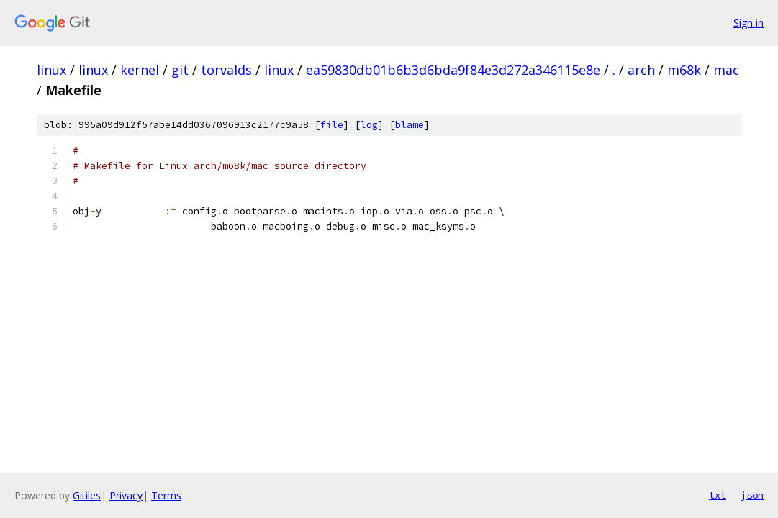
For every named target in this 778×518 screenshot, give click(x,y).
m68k (684, 69)
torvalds (226, 69)
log (369, 125)
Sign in (748, 22)
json (752, 495)
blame (409, 125)
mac (726, 69)
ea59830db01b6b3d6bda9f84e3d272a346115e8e (453, 69)
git (180, 69)
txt (717, 495)
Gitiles (87, 495)
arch (641, 69)
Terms (166, 495)
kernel (139, 69)
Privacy (126, 495)
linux (51, 69)
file (331, 125)
